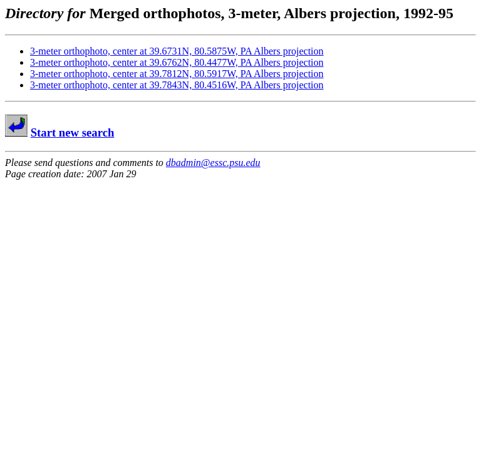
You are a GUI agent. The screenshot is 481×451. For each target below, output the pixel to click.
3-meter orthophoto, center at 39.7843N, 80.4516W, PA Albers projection (177, 85)
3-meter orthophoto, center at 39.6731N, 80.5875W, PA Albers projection (177, 51)
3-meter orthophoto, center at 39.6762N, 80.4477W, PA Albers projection (177, 62)
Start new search (73, 132)
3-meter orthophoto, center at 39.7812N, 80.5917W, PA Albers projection (177, 73)
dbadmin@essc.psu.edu (213, 162)
